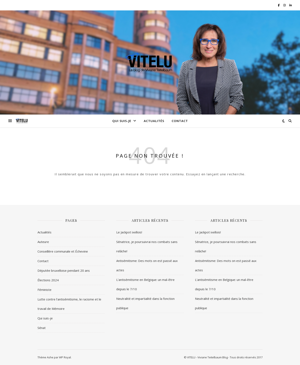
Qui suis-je (121, 121)
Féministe (44, 290)
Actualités (154, 121)
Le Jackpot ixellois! (129, 232)
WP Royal (65, 357)
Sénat (42, 328)
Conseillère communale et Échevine (63, 251)
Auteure (43, 242)
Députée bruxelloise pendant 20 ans (64, 270)
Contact (180, 121)
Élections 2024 (48, 280)
